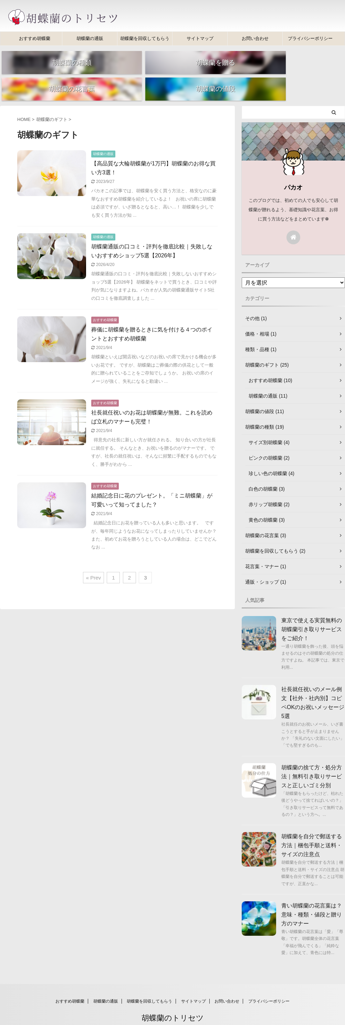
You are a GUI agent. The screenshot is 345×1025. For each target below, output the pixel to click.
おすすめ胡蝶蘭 (34, 38)
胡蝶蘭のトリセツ (173, 1002)
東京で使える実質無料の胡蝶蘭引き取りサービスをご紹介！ (311, 614)
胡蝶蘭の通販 (89, 38)
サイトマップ (200, 38)
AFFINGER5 (211, 1015)
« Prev (93, 563)
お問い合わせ (255, 38)
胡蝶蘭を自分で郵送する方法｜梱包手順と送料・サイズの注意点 (311, 830)
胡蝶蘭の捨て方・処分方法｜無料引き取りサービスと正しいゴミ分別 (311, 761)
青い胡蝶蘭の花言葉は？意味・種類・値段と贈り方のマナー (311, 900)
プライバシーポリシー (310, 38)
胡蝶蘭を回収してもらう (144, 38)
